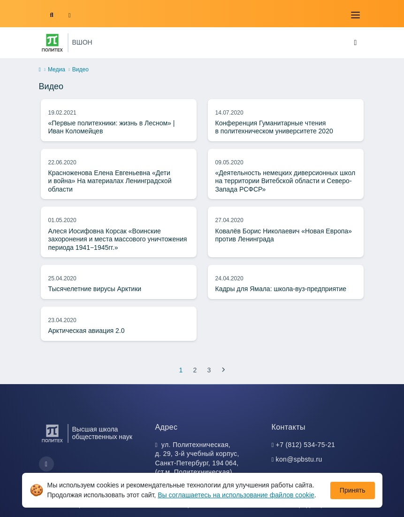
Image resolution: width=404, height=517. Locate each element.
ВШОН (82, 42)
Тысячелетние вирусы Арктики (95, 289)
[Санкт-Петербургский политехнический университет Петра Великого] (52, 42)
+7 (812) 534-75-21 (305, 444)
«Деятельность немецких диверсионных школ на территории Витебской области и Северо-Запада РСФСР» (285, 181)
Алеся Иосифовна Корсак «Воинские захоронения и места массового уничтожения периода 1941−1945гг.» (117, 239)
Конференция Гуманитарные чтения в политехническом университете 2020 (274, 127)
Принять (353, 490)
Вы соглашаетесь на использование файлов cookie (236, 495)
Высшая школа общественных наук (102, 432)
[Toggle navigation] (356, 15)
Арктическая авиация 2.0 (86, 330)
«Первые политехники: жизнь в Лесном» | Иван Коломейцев (111, 127)
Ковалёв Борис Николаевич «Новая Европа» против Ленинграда (283, 235)
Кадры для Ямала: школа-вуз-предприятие (281, 289)
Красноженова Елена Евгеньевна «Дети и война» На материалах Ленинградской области (110, 181)
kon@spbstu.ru (299, 459)
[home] (40, 70)
